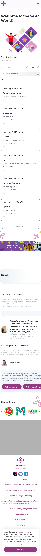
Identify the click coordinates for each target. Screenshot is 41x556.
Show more (20, 226)
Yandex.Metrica (24, 532)
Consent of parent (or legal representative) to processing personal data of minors (19, 502)
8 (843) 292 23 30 (20, 468)
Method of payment (20, 514)
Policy (20, 544)
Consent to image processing (20, 496)
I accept (20, 549)
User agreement (20, 479)
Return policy (20, 520)
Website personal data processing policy (20, 485)
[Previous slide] (2, 411)
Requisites (20, 525)
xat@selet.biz (20, 465)
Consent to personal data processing (20, 490)
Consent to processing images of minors (20, 509)
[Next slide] (39, 411)
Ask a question (11, 387)
